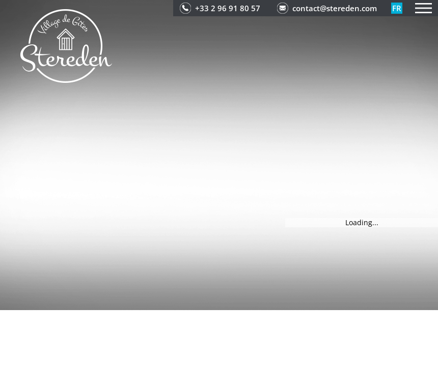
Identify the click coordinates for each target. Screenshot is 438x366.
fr (396, 8)
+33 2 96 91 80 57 (227, 8)
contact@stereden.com (334, 8)
